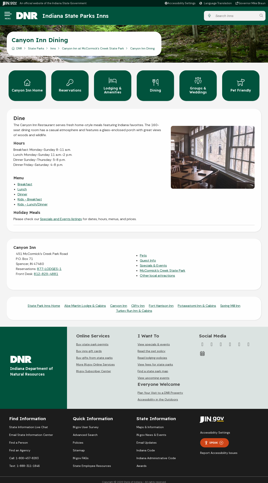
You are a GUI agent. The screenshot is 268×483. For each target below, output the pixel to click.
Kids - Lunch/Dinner (33, 200)
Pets (143, 251)
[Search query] (235, 17)
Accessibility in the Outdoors (158, 395)
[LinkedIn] (239, 340)
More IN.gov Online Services (95, 360)
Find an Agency (19, 446)
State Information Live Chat (28, 423)
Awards (142, 462)
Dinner (22, 190)
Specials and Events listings (61, 215)
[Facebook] (202, 340)
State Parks (36, 50)
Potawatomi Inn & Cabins (197, 301)
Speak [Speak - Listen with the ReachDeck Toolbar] (213, 438)
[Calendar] (202, 349)
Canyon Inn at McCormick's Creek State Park (93, 50)
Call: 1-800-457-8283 (24, 454)
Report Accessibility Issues (218, 448)
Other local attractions (157, 271)
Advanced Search (85, 431)
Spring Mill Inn (230, 301)
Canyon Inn (118, 301)
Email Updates (147, 438)
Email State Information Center (31, 431)
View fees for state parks (155, 360)
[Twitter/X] (211, 340)
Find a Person (18, 438)
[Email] (248, 340)
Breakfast (25, 180)
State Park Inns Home (44, 301)
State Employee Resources (92, 462)
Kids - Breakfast (30, 195)
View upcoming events (153, 373)
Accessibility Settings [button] (215, 428)
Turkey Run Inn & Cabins (134, 306)
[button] (180, 3)
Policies (78, 438)
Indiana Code (146, 446)
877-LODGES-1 (49, 264)
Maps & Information (150, 423)
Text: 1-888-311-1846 (24, 462)
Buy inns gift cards (89, 347)
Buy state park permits (92, 340)
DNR (19, 50)
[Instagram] (221, 340)
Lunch (22, 185)
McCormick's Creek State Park (162, 266)
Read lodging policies (152, 353)
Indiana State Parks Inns (79, 16)
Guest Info (148, 256)
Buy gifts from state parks (94, 353)
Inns (53, 50)
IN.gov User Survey (86, 423)
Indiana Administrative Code (156, 454)
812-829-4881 (46, 269)
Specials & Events (153, 261)
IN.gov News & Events (151, 431)
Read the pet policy (151, 347)
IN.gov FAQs (81, 454)
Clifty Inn (138, 301)
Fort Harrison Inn (161, 301)
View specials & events (154, 340)
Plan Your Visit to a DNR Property (160, 388)
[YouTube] (230, 340)
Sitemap (79, 446)
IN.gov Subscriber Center (93, 367)
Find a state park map (153, 367)
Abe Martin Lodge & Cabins (85, 301)
